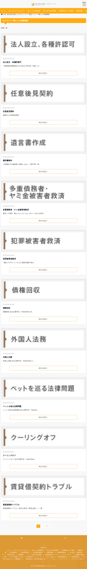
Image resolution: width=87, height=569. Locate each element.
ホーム (3, 11)
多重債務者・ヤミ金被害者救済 (16, 210)
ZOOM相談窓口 (62, 557)
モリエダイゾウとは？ (17, 11)
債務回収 (6, 308)
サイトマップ (63, 559)
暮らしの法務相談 (33, 11)
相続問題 (79, 11)
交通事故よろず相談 (66, 11)
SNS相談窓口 (75, 557)
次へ (47, 526)
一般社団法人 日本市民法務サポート (36, 559)
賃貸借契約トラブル (11, 505)
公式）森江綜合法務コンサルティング (43, 566)
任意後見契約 (8, 111)
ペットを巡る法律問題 (12, 406)
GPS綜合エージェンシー (34, 557)
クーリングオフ (9, 455)
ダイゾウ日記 (50, 557)
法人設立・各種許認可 (12, 62)
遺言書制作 (7, 160)
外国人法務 (7, 357)
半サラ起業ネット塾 (16, 557)
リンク (53, 559)
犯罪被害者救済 (9, 259)
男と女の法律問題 (49, 11)
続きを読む (43, 73)
